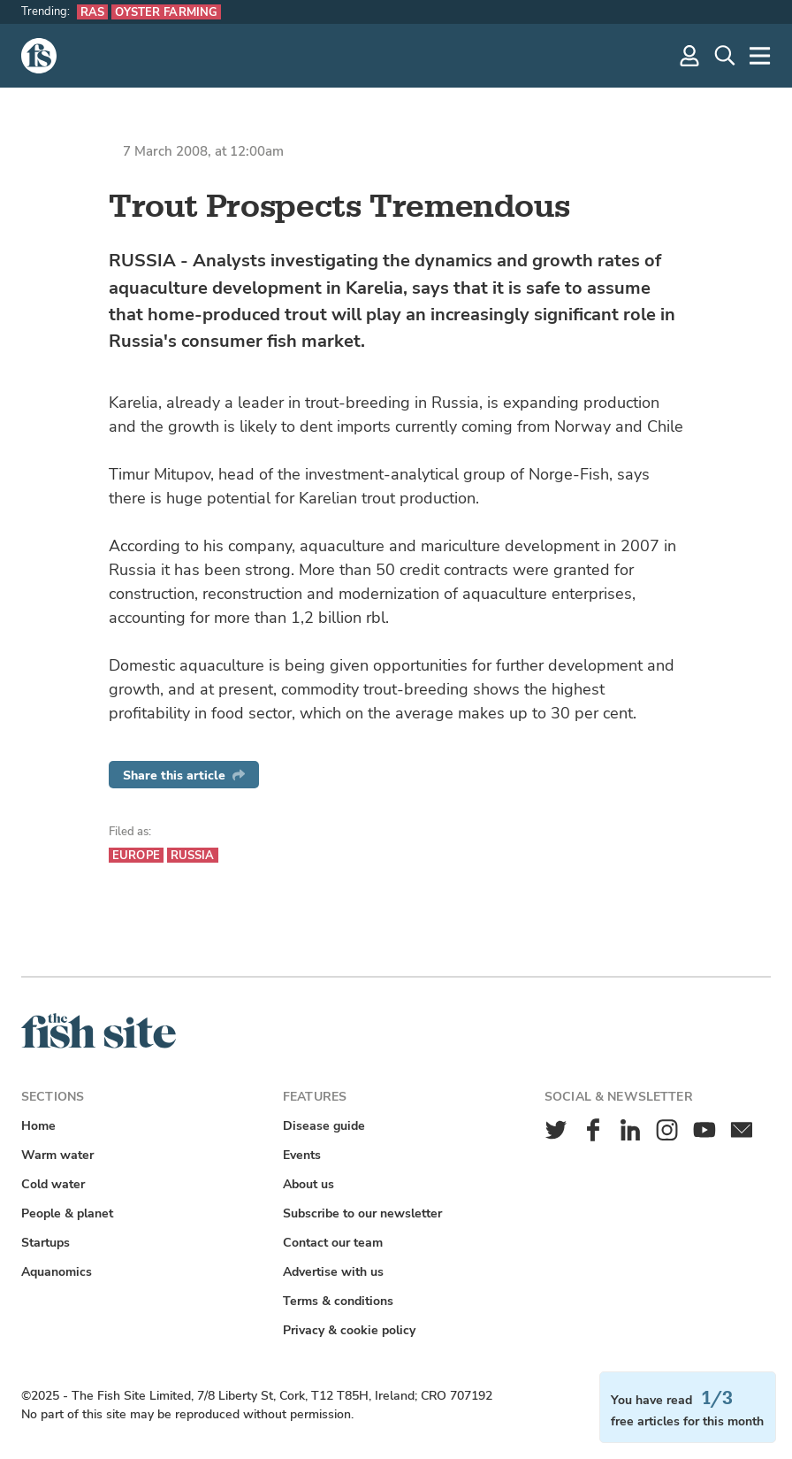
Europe (136, 855)
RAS (92, 11)
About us (308, 1184)
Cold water (53, 1184)
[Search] (724, 55)
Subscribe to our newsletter (362, 1213)
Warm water (57, 1155)
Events (302, 1155)
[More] (760, 55)
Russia (193, 855)
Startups (45, 1242)
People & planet (67, 1213)
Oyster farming (166, 11)
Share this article (184, 775)
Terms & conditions (338, 1301)
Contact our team (333, 1242)
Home (38, 1125)
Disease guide (324, 1125)
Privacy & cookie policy (349, 1330)
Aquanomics (56, 1271)
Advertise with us (333, 1271)
